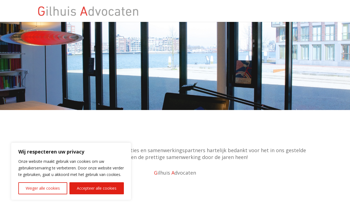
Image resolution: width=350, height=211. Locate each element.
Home (309, 11)
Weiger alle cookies (43, 188)
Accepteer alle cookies (96, 188)
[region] (71, 171)
